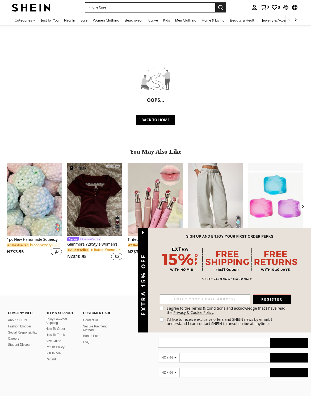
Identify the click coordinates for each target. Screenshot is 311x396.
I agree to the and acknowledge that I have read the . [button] (227, 310)
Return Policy (54, 347)
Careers (13, 338)
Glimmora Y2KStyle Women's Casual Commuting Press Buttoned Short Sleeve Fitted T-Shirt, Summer (94, 244)
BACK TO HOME (155, 119)
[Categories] (25, 20)
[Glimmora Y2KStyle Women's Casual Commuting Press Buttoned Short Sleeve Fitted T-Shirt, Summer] (94, 199)
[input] (205, 299)
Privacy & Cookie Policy (193, 312)
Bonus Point (91, 336)
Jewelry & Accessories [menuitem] (279, 20)
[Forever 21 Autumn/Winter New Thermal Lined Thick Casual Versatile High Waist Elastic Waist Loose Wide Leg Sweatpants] (215, 199)
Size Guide (53, 341)
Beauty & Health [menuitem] (243, 20)
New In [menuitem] (69, 20)
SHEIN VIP (53, 353)
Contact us (90, 320)
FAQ (86, 342)
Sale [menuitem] (84, 20)
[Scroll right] (295, 20)
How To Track (55, 335)
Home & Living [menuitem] (213, 20)
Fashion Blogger (19, 326)
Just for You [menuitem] (50, 20)
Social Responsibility (22, 332)
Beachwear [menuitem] (134, 20)
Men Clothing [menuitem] (185, 20)
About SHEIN (17, 320)
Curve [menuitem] (153, 20)
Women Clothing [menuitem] (106, 20)
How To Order (55, 329)
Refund (50, 359)
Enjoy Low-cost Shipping (56, 321)
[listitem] (34, 212)
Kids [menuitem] (166, 20)
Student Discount (20, 345)
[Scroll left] (289, 20)
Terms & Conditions (208, 308)
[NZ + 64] (168, 358)
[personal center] (254, 7)
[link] (264, 7)
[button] (150, 7)
